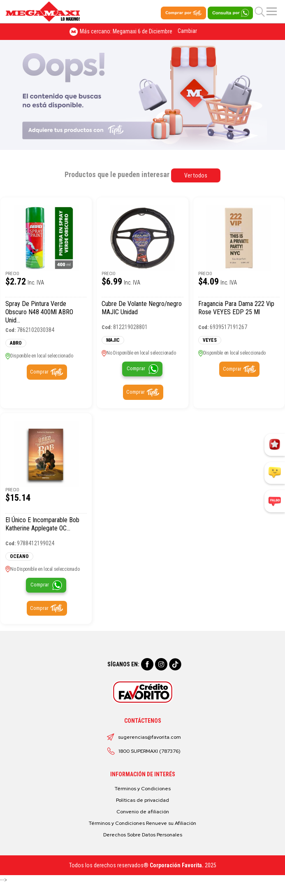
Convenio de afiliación (142, 811)
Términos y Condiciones (143, 788)
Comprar (39, 372)
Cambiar (187, 31)
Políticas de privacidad (142, 800)
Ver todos (195, 175)
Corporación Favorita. (177, 865)
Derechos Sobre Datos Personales (142, 834)
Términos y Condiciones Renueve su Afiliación (142, 823)
